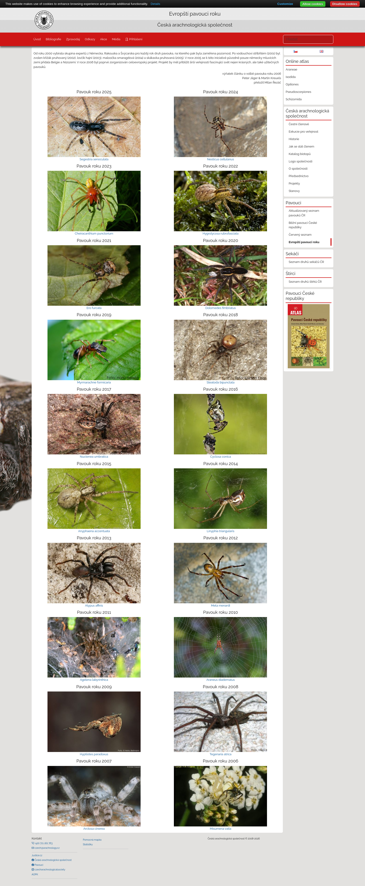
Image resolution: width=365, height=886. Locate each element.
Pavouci (38, 864)
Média (116, 39)
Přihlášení (135, 39)
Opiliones (292, 84)
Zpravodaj (73, 39)
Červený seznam (300, 234)
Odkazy (90, 39)
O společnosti (298, 168)
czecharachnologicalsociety (49, 869)
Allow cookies (312, 4)
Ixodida (291, 77)
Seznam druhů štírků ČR (305, 281)
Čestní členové (299, 124)
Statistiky (88, 844)
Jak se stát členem (301, 146)
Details (155, 4)
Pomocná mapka (92, 839)
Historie (294, 139)
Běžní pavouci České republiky (303, 225)
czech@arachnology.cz (47, 847)
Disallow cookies (344, 4)
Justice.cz (37, 855)
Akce (103, 39)
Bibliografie (53, 39)
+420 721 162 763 (43, 843)
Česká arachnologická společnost (52, 860)
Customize (285, 4)
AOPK (35, 874)
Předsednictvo (298, 176)
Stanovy (294, 191)
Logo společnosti (300, 161)
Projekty (294, 183)
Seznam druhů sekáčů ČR (306, 262)
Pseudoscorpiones (298, 92)
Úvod (37, 39)
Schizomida (293, 99)
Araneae (291, 69)
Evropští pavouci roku (304, 242)
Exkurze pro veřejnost (303, 131)
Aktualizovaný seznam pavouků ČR (304, 213)
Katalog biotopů (300, 154)
